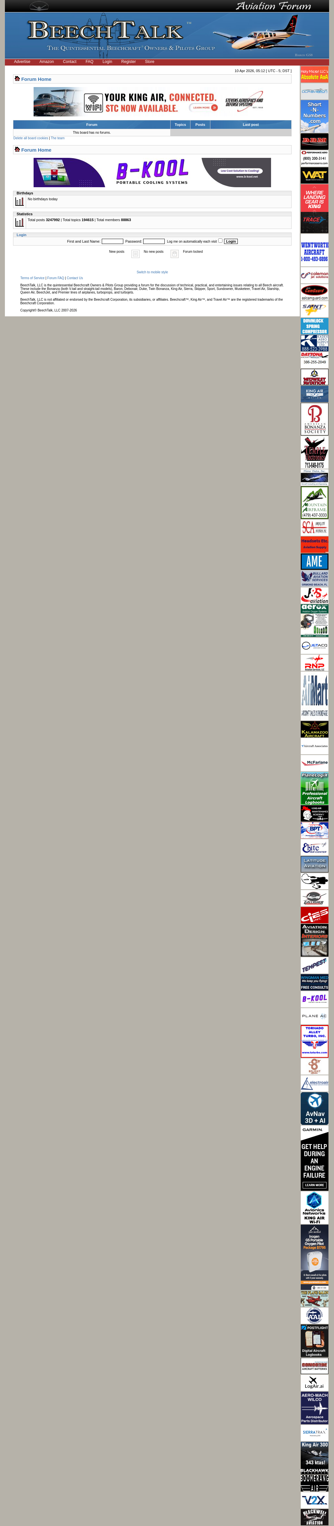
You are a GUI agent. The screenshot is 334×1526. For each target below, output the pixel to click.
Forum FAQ (55, 278)
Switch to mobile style (152, 272)
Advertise (22, 61)
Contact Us (75, 278)
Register (128, 61)
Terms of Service (32, 278)
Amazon (46, 61)
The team (58, 138)
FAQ (89, 61)
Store (150, 61)
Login (107, 61)
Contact (69, 61)
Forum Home (36, 79)
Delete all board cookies (30, 138)
